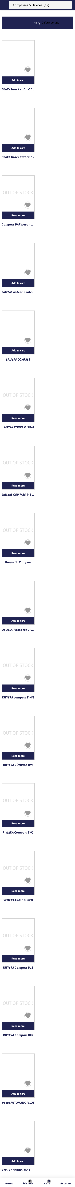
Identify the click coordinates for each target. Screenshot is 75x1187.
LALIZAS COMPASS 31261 (18, 427)
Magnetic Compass (18, 563)
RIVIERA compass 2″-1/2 (18, 698)
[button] (47, 1183)
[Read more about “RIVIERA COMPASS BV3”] (18, 756)
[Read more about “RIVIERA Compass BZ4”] (18, 1026)
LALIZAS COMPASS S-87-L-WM (18, 495)
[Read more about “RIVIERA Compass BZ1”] (18, 891)
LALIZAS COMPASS (18, 360)
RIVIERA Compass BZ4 (18, 1035)
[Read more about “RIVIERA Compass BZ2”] (18, 958)
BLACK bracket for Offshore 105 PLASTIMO (18, 90)
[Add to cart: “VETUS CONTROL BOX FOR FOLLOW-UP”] (18, 1161)
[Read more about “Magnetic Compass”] (18, 553)
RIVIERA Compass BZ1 (18, 900)
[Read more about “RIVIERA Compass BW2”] (18, 823)
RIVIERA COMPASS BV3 (18, 765)
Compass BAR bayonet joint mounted (18, 225)
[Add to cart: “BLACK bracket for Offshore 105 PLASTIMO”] (18, 80)
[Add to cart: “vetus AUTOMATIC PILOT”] (18, 1093)
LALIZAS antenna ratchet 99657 (18, 292)
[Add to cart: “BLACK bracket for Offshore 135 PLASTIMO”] (18, 148)
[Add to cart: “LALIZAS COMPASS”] (18, 350)
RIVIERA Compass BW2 (18, 833)
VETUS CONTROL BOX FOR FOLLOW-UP (18, 1170)
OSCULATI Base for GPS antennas (18, 630)
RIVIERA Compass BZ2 (18, 968)
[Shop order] (56, 23)
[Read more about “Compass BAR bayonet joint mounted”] (18, 215)
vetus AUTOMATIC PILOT (18, 1103)
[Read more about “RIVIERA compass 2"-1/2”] (18, 688)
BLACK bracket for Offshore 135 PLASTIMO (18, 157)
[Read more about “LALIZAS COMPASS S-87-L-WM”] (18, 485)
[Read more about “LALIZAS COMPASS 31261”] (18, 418)
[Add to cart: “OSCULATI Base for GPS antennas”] (18, 620)
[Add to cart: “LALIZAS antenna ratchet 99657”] (18, 283)
